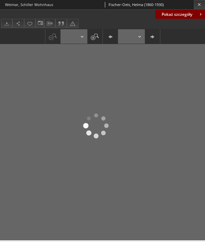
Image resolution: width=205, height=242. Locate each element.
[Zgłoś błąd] (72, 23)
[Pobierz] (6, 23)
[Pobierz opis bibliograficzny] (49, 23)
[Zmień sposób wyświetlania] (40, 23)
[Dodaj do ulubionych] (30, 23)
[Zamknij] (199, 4)
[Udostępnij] (18, 23)
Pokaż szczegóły (182, 14)
